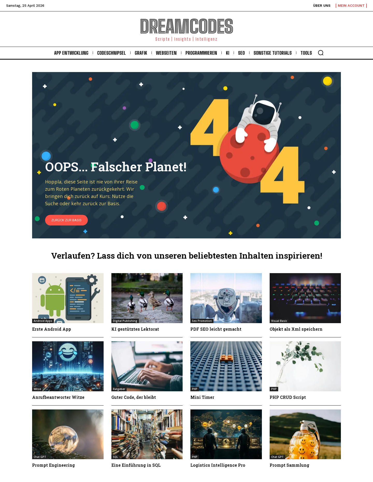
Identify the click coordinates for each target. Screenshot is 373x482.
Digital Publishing (125, 321)
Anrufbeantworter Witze (58, 397)
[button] (320, 52)
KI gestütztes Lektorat (135, 329)
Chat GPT (40, 457)
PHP (194, 389)
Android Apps (43, 321)
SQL (115, 457)
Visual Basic (279, 321)
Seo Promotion (202, 321)
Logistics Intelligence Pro (217, 465)
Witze (37, 389)
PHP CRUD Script (288, 397)
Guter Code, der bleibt (133, 397)
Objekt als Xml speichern (296, 329)
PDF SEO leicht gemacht (216, 329)
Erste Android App (51, 329)
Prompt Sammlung (289, 465)
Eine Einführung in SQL (136, 465)
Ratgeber (119, 389)
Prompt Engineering (53, 465)
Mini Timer (202, 397)
